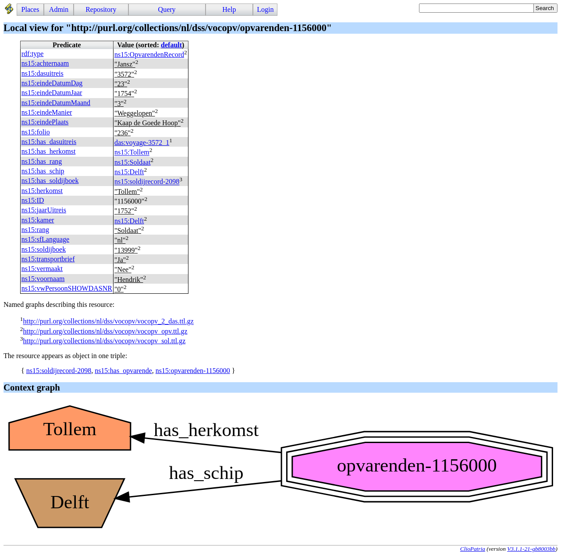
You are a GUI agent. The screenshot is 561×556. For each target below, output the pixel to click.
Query (167, 9)
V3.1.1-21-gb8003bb (531, 548)
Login (265, 9)
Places (30, 9)
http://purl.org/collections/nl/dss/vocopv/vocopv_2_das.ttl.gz (108, 321)
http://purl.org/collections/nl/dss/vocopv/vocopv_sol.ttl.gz (104, 341)
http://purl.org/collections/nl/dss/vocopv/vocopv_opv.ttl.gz (105, 331)
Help (229, 9)
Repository (100, 9)
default (171, 45)
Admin (58, 9)
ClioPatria (472, 548)
